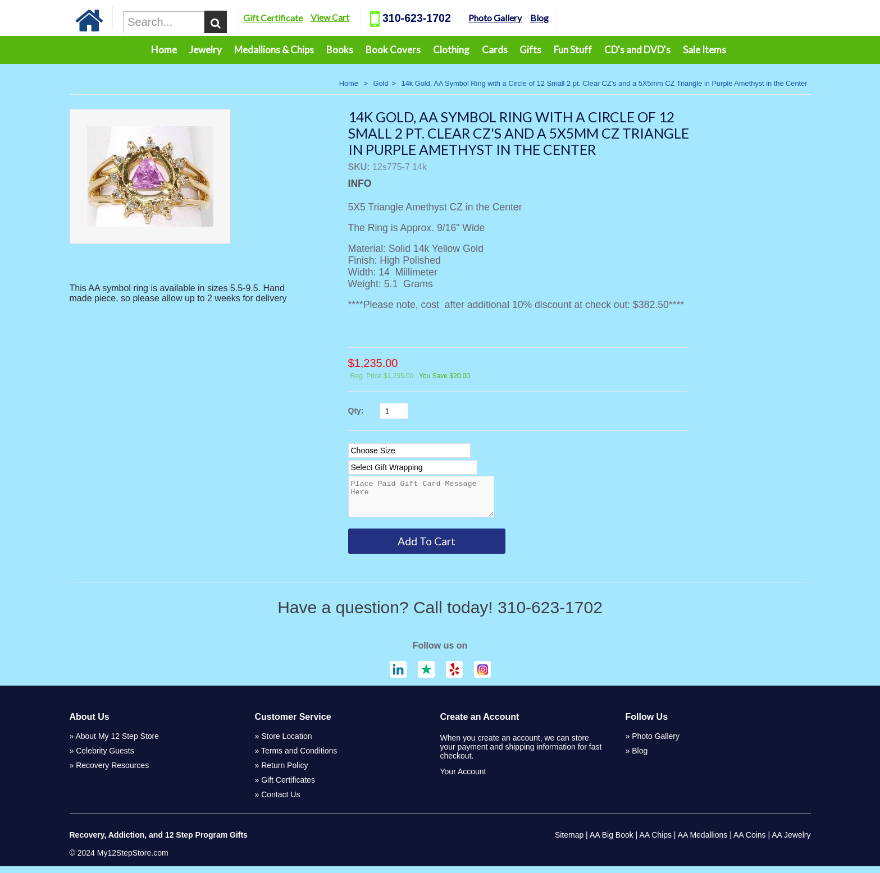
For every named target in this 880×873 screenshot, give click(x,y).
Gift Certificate (303, 17)
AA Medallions (703, 841)
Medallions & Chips (274, 50)
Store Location (286, 742)
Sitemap (569, 841)
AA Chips (655, 841)
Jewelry (205, 50)
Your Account (463, 778)
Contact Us (280, 801)
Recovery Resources (112, 772)
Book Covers (393, 50)
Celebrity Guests (105, 757)
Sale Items (704, 50)
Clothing (451, 50)
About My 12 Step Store (117, 742)
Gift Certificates (288, 786)
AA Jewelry (791, 841)
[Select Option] (409, 450)
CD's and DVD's (637, 50)
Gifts (530, 50)
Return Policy (284, 772)
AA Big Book (611, 841)
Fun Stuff (573, 50)
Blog (569, 17)
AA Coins (749, 841)
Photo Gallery (526, 17)
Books (339, 50)
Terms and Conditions (299, 757)
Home (164, 50)
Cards (495, 50)
